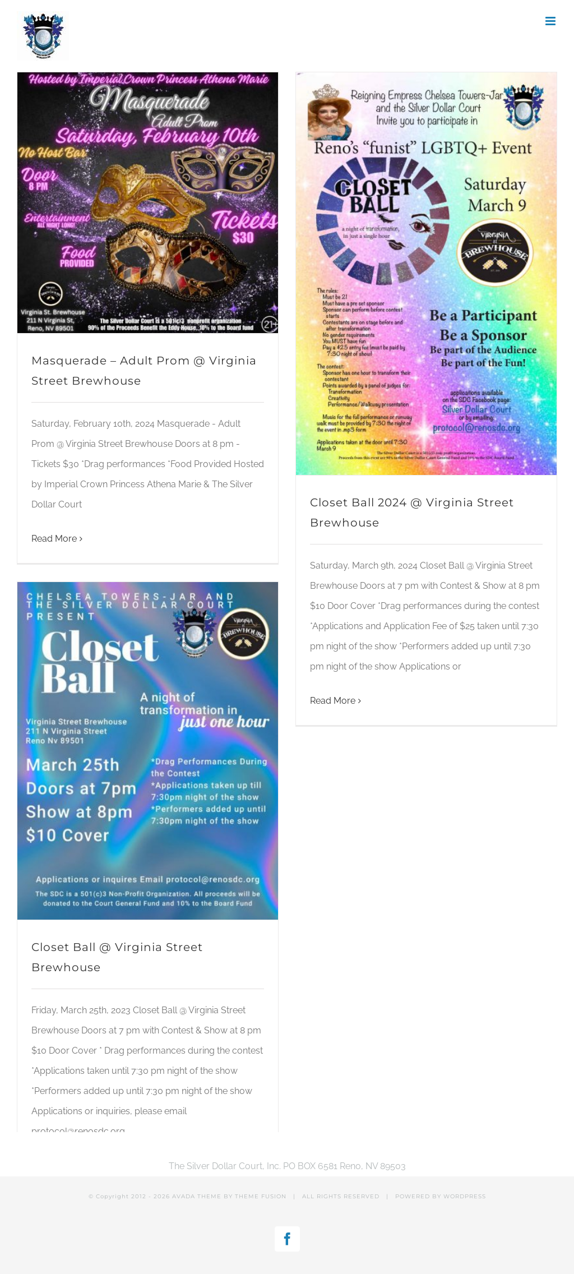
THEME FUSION (260, 1196)
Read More (54, 538)
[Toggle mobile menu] (551, 21)
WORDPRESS (464, 1196)
